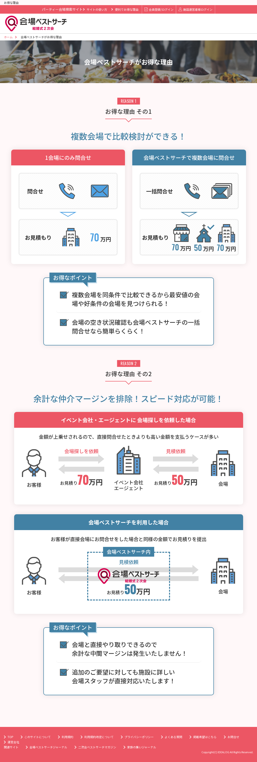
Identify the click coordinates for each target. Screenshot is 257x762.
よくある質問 (173, 737)
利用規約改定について (99, 737)
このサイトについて (37, 737)
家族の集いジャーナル (141, 747)
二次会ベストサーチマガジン (97, 747)
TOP (10, 737)
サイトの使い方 (97, 9)
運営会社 (13, 742)
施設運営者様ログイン (195, 9)
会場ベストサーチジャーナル (48, 747)
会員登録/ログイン (158, 9)
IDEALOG (223, 752)
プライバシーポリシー (139, 737)
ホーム (8, 37)
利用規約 (67, 737)
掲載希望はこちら (205, 737)
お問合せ (233, 737)
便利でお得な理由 (126, 9)
